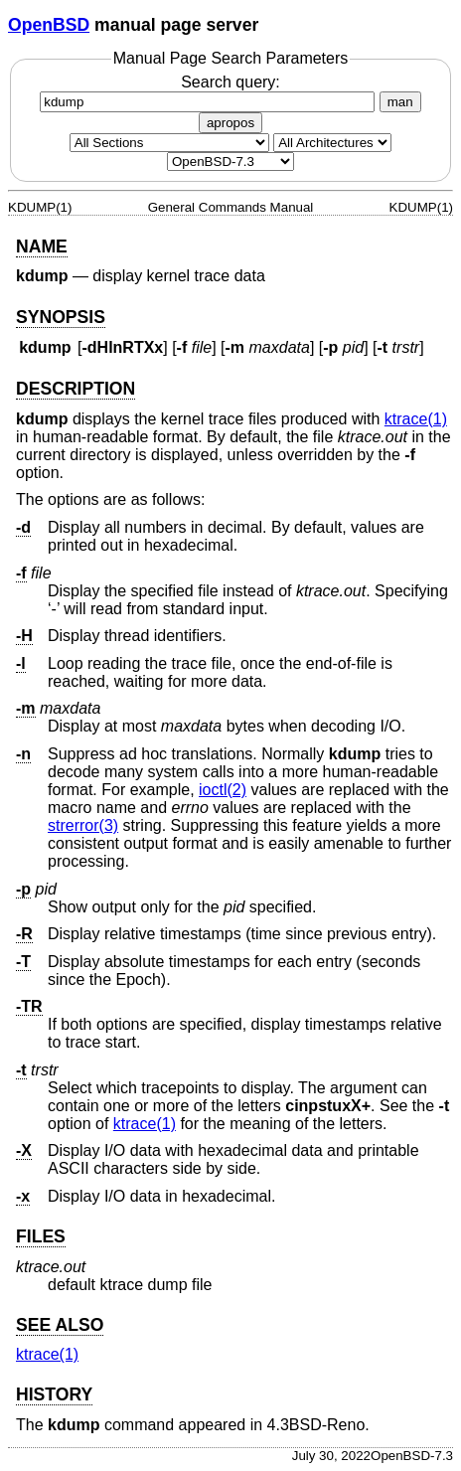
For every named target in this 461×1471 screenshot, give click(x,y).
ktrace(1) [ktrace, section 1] (415, 418)
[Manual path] (230, 161)
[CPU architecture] (332, 142)
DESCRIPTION (75, 389)
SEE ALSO (59, 1325)
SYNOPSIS (60, 317)
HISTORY (54, 1394)
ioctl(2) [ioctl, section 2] (222, 789)
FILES (41, 1236)
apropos (230, 122)
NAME (42, 246)
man (400, 101)
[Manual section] (169, 142)
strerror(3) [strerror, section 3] (83, 825)
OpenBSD (48, 25)
